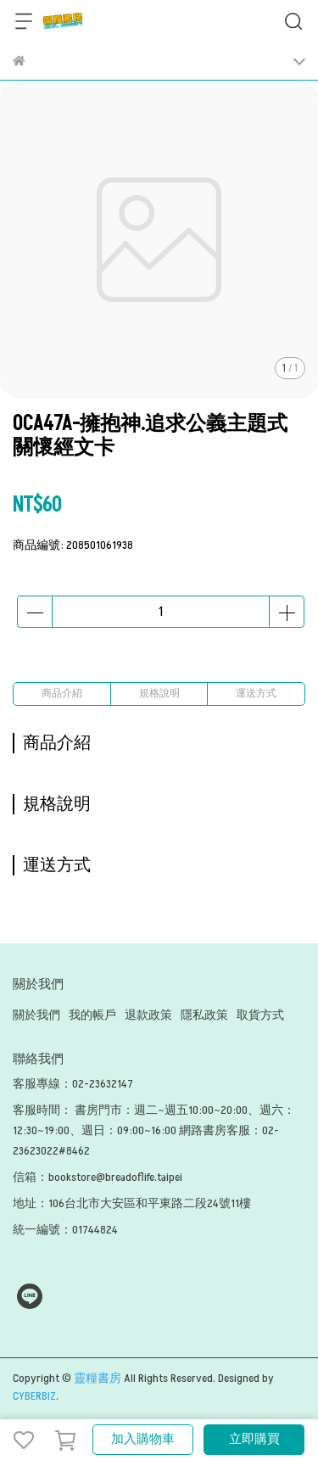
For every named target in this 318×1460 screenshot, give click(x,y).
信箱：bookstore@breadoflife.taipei (97, 1177)
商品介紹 (62, 693)
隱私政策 (204, 1015)
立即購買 (254, 1439)
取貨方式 (260, 1015)
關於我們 (36, 1015)
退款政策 (148, 1015)
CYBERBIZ (34, 1396)
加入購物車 (143, 1439)
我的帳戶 (92, 1015)
